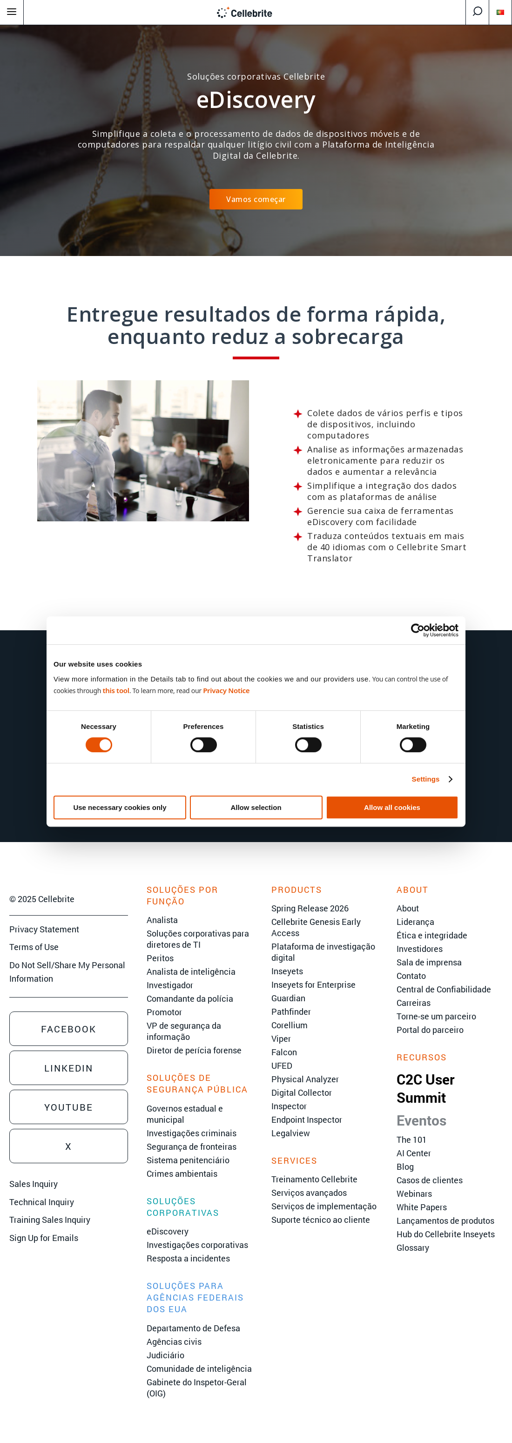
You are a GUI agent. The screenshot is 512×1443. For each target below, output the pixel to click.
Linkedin (68, 1068)
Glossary (413, 1247)
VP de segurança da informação (184, 1031)
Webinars (414, 1193)
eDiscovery (168, 1231)
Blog (405, 1166)
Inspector (289, 1106)
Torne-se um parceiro (436, 1016)
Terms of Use (34, 946)
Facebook (68, 1029)
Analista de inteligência (191, 971)
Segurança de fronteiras (191, 1146)
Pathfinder (291, 1011)
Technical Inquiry (41, 1201)
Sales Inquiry (33, 1183)
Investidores (420, 948)
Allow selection (255, 807)
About (408, 908)
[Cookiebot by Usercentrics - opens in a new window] (417, 630)
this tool (115, 690)
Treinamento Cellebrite (314, 1179)
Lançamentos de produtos (445, 1220)
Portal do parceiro (430, 1029)
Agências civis (174, 1341)
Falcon (284, 1052)
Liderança (415, 921)
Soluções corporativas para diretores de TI (198, 939)
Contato (411, 975)
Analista (162, 919)
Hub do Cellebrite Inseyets (446, 1234)
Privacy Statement (44, 929)
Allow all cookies (392, 807)
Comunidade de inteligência (199, 1368)
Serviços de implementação (324, 1206)
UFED (281, 1065)
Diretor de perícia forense (194, 1050)
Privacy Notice (226, 690)
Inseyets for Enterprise (313, 984)
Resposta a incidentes (188, 1258)
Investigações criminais (191, 1133)
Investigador (170, 985)
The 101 (412, 1139)
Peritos (160, 958)
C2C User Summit (426, 1088)
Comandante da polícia (190, 998)
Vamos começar (256, 199)
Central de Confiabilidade (444, 989)
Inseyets (287, 971)
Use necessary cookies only (119, 807)
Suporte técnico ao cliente (320, 1219)
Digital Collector (301, 1092)
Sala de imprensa (429, 962)
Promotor (164, 1012)
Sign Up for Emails (43, 1237)
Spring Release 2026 (310, 908)
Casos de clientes (430, 1180)
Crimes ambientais (182, 1173)
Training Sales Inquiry (49, 1219)
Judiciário (165, 1355)
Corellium (289, 1025)
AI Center (414, 1153)
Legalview (290, 1133)
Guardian (288, 998)
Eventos (421, 1120)
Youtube (68, 1107)
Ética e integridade (432, 935)
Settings (426, 779)
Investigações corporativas (197, 1244)
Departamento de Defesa (193, 1328)
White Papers (422, 1207)
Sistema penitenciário (188, 1160)
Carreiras (414, 1002)
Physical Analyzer (305, 1079)
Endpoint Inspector (306, 1119)
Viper (281, 1038)
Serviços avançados (309, 1192)
